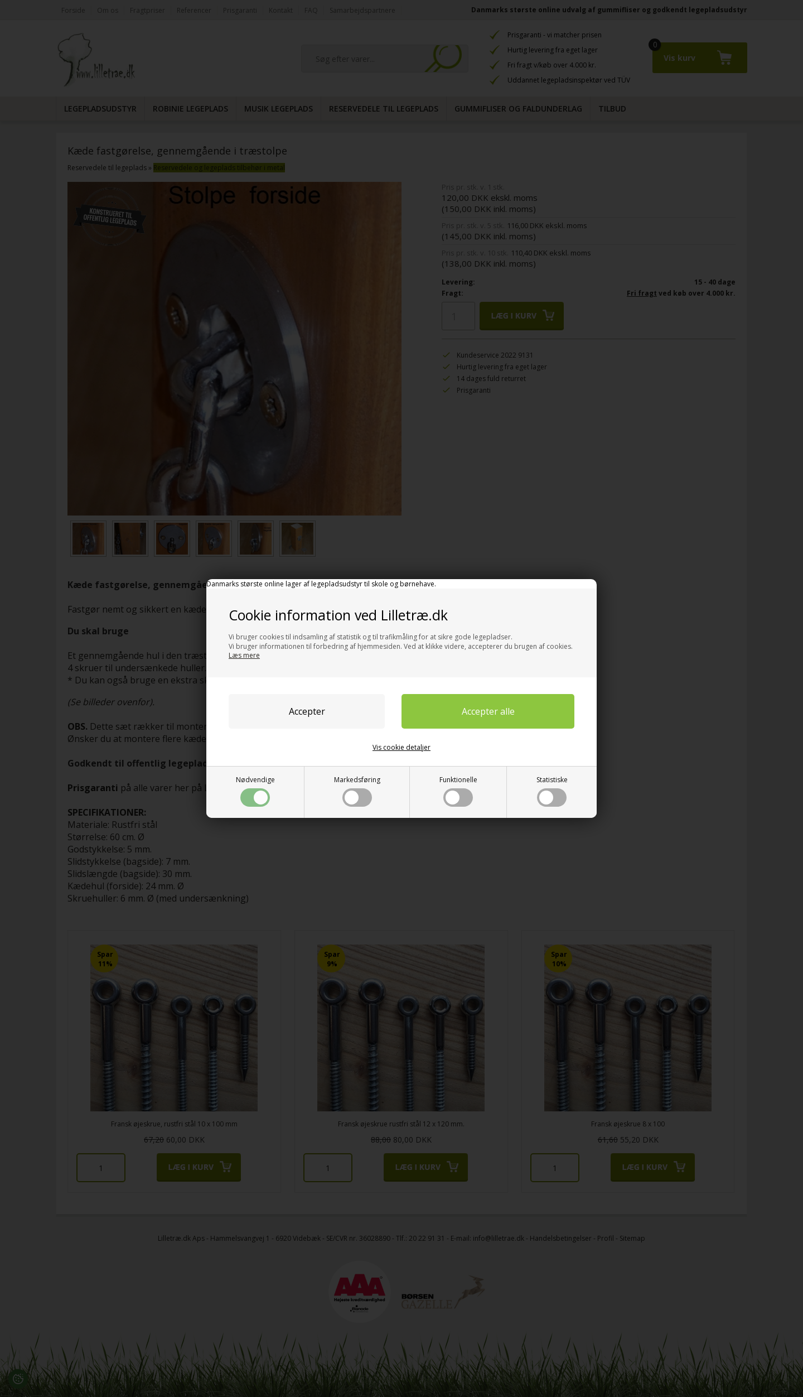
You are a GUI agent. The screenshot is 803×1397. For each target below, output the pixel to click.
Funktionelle (458, 791)
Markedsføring (357, 791)
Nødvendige (255, 791)
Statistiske (552, 791)
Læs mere (244, 655)
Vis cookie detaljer (401, 747)
